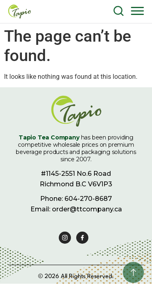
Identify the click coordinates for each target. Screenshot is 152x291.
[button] (137, 10)
